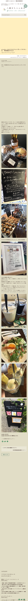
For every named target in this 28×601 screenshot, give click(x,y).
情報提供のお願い (8, 578)
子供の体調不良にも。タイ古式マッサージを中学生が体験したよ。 (13, 557)
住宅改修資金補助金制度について (19, 402)
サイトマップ (16, 568)
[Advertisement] (14, 34)
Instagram (14, 583)
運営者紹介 (18, 576)
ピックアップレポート (6, 528)
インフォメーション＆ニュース (8, 526)
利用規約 (10, 568)
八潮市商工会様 (21, 595)
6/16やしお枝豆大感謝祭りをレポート (9, 400)
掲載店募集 (15, 578)
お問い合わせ (20, 578)
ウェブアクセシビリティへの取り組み (14, 571)
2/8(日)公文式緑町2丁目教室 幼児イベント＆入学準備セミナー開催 (13, 543)
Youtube (14, 587)
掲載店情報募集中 (19, 1)
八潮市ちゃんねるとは (10, 1)
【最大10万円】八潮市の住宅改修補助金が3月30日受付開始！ (12, 536)
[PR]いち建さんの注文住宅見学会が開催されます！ (10, 545)
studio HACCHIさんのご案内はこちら (9, 388)
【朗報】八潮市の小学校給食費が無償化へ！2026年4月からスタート (13, 535)
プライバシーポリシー (14, 573)
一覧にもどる (5, 407)
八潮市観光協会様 (13, 595)
